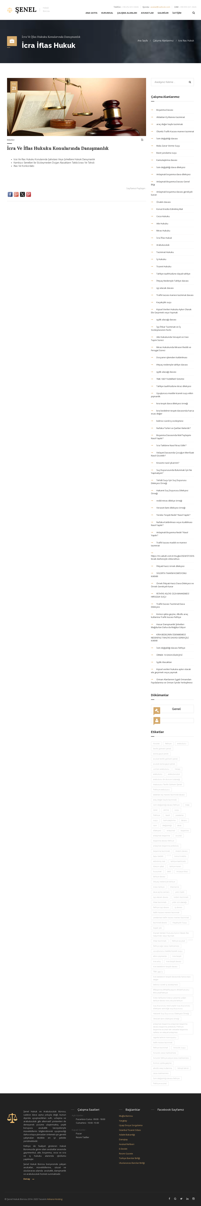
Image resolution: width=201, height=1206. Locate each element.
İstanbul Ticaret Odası (130, 1130)
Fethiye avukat (160, 1083)
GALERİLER (163, 13)
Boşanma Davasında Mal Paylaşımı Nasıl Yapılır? (171, 437)
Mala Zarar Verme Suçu (165, 145)
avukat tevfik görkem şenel (165, 759)
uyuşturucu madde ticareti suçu (167, 951)
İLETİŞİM (176, 13)
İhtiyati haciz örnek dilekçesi (167, 566)
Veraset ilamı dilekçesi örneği (168, 507)
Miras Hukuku (160, 230)
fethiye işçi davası (161, 907)
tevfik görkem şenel (162, 748)
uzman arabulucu (161, 769)
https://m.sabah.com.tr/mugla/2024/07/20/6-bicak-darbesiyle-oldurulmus (172, 556)
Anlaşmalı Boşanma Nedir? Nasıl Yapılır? (169, 534)
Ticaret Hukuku (161, 266)
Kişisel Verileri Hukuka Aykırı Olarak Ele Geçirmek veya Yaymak (171, 311)
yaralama (179, 815)
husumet (157, 871)
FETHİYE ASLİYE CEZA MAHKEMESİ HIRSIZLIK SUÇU (170, 595)
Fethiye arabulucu (161, 789)
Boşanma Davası (162, 109)
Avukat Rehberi (126, 1144)
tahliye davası (159, 876)
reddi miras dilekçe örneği (166, 500)
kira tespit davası (173, 961)
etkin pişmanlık (160, 956)
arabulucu (181, 743)
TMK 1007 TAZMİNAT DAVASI (167, 378)
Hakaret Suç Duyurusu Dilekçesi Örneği (169, 492)
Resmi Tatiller (82, 1137)
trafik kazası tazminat (162, 1042)
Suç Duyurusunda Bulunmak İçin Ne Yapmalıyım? (171, 472)
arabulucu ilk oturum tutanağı (166, 779)
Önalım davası (161, 201)
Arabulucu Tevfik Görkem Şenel (167, 784)
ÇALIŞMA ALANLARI (127, 13)
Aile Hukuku (159, 223)
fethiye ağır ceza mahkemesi (166, 946)
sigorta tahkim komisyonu (164, 1037)
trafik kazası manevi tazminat (166, 912)
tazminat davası (160, 922)
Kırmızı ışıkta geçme (162, 1063)
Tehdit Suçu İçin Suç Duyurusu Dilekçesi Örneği (168, 482)
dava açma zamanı (161, 892)
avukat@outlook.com (160, 8)
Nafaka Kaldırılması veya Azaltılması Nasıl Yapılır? (171, 524)
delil (169, 871)
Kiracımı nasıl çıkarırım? (165, 462)
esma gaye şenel (160, 754)
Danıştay (123, 1139)
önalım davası (182, 851)
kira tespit (176, 956)
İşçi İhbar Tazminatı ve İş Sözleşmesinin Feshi (166, 328)
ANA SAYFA (91, 13)
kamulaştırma (169, 820)
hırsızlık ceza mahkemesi (164, 1053)
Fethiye (156, 815)
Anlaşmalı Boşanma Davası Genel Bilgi (170, 183)
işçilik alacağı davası (163, 319)
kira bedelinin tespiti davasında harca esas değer (172, 412)
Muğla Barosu (126, 1115)
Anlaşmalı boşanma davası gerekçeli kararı (171, 193)
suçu (176, 810)
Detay (28, 1178)
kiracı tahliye (158, 887)
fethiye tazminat (160, 1047)
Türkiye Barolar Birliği (129, 1158)
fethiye (168, 743)
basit (168, 815)
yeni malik (179, 892)
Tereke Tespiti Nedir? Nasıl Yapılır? (170, 514)
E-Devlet (123, 1148)
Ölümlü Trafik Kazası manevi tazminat (172, 131)
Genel (167, 710)
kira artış (157, 961)
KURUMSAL (107, 13)
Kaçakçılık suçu (161, 302)
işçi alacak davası (162, 287)
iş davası (178, 907)
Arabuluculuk (160, 244)
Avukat (156, 743)
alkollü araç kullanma (162, 1068)
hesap (177, 769)
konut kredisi (180, 856)
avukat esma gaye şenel (164, 764)
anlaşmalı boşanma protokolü (166, 846)
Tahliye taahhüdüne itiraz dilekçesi (171, 386)
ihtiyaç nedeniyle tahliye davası (169, 364)
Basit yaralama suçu (164, 152)
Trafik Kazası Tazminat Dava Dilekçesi (168, 605)
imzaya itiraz (182, 871)
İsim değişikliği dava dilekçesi (168, 167)
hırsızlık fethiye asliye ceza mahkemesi (171, 1058)
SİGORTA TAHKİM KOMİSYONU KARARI (169, 575)
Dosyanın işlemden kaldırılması (169, 357)
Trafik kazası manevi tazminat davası (172, 295)
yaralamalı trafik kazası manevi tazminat (171, 917)
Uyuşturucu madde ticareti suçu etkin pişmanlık (172, 395)
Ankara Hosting (54, 1199)
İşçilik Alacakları (161, 662)
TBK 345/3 (157, 971)
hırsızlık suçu (179, 1047)
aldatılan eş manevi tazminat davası (169, 795)
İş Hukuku (158, 259)
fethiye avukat (178, 941)
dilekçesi (157, 830)
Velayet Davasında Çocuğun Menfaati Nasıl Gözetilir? (172, 454)
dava (179, 825)
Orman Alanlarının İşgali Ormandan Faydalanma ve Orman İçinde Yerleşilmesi (171, 681)
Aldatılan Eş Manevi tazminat (168, 117)
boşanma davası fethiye (163, 841)
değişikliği (167, 825)
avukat (179, 835)
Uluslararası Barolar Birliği (132, 1162)
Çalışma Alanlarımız (163, 40)
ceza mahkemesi (161, 1073)
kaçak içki (157, 928)
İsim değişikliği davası (164, 138)
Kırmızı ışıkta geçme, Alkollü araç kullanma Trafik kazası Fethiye (169, 616)
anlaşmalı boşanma (161, 835)
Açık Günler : (78, 1115)
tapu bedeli (158, 856)
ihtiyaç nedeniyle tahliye (164, 882)
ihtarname (174, 887)
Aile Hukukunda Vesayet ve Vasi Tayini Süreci (170, 339)
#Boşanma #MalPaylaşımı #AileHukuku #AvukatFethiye (171, 991)
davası (184, 820)
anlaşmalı (171, 830)
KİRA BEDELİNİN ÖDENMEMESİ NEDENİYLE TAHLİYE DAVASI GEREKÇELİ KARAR (170, 637)
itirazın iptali (158, 866)
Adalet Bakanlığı (127, 1134)
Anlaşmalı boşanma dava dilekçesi (171, 174)
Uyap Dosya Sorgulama (130, 1125)
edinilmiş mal (159, 861)
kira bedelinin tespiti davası (165, 966)
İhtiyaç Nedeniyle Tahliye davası (170, 280)
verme (166, 810)
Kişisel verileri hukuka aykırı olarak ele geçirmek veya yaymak (171, 671)
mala (187, 805)
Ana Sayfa (143, 40)
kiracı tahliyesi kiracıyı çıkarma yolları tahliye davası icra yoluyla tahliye (169, 999)
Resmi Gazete (126, 1153)
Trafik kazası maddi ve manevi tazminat (169, 544)
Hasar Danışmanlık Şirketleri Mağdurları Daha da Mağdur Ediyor (168, 626)
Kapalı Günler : (79, 1129)
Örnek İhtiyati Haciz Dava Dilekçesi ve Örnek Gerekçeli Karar (172, 585)
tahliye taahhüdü (178, 861)
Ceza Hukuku (160, 216)
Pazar (79, 1133)
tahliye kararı (175, 866)
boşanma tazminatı (161, 851)
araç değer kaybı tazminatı (167, 124)
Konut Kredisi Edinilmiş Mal (167, 209)
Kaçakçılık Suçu (180, 922)
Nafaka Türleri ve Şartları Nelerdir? (171, 428)
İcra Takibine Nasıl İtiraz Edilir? (168, 445)
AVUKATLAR (147, 13)
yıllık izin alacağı (179, 902)
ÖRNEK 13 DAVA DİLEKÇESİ (166, 654)
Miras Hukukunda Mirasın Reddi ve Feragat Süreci (171, 349)
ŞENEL (28, 10)
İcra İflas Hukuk (186, 40)
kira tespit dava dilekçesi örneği (169, 403)
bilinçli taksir (183, 1068)
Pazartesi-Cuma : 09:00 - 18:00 (90, 1119)
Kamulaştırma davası (164, 160)
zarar (155, 810)
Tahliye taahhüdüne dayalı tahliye (170, 273)
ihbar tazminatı (159, 902)
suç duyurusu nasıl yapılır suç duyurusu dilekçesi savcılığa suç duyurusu (171, 1007)
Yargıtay (123, 1120)
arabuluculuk (174, 774)
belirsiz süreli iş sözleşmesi (167, 420)
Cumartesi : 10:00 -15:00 (87, 1122)
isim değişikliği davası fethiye (166, 805)
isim (155, 825)
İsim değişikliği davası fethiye (168, 647)
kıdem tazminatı (181, 897)
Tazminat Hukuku (162, 252)
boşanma (185, 830)
